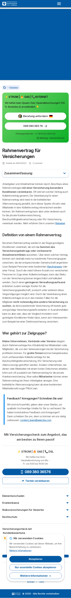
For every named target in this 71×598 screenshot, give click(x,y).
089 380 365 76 (35, 126)
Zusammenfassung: (18, 173)
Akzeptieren (35, 559)
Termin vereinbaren (36, 480)
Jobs (41, 581)
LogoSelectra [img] (16, 594)
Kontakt (31, 581)
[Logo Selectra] (9, 4)
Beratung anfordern (35, 116)
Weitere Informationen (20, 550)
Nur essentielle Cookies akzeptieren (35, 567)
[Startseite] (5, 87)
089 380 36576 (35, 472)
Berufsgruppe (54, 266)
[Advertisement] (35, 44)
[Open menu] (60, 3)
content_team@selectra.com (35, 420)
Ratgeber (60, 223)
